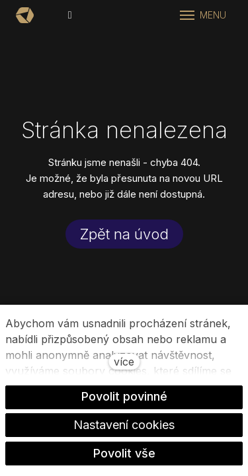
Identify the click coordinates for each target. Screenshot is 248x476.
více (124, 361)
